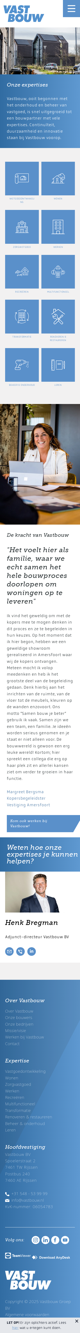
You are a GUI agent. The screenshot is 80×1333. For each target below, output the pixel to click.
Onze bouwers (18, 1017)
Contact (12, 1043)
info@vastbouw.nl (24, 1200)
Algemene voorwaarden (27, 1314)
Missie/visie (15, 1030)
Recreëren (14, 1097)
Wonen (11, 1078)
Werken (12, 1091)
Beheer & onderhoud (25, 1123)
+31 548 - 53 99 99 (26, 1193)
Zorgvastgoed (18, 1084)
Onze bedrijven (19, 1024)
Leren (10, 1130)
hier (15, 1328)
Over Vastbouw (19, 1011)
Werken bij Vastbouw (24, 1037)
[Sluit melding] (77, 1321)
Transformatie (18, 1110)
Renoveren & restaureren (28, 1117)
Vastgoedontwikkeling (25, 1071)
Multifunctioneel (20, 1104)
